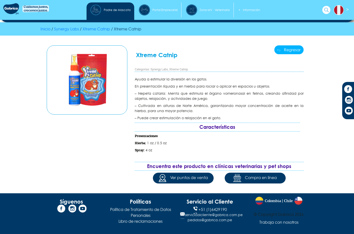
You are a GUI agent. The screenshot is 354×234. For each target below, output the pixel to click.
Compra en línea (255, 178)
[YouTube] (348, 111)
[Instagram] (348, 100)
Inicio (45, 29)
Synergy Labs (66, 29)
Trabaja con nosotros (278, 222)
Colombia (273, 201)
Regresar (289, 49)
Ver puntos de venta (183, 178)
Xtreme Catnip (178, 69)
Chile (288, 201)
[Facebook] (348, 90)
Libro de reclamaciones (140, 221)
